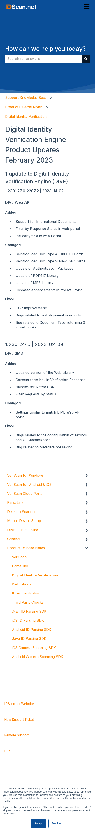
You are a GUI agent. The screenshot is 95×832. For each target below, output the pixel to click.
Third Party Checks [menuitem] (27, 602)
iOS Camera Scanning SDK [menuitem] (34, 648)
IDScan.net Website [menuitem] (19, 704)
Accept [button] (38, 823)
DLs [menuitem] (7, 751)
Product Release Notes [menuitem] (26, 548)
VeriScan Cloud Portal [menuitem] (25, 493)
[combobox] (43, 59)
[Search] (86, 59)
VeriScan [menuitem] (19, 557)
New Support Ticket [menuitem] (19, 720)
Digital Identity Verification (26, 116)
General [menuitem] (13, 539)
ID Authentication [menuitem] (26, 593)
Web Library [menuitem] (22, 584)
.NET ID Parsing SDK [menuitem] (29, 611)
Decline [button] (56, 823)
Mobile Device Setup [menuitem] (24, 521)
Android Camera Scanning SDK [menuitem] (37, 657)
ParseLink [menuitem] (15, 502)
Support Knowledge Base (26, 97)
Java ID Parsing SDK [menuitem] (29, 638)
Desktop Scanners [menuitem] (22, 512)
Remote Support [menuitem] (16, 735)
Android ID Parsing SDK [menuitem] (31, 629)
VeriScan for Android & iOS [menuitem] (29, 484)
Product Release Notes (24, 107)
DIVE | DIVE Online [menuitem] (22, 530)
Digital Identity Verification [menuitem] (35, 575)
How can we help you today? (45, 48)
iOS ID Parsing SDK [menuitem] (28, 620)
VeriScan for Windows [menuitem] (25, 475)
